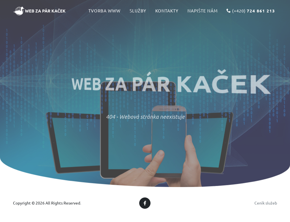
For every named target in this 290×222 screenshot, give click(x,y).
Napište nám (202, 13)
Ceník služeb (265, 202)
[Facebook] (145, 203)
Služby (138, 13)
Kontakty (166, 13)
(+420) (250, 13)
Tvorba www (104, 13)
